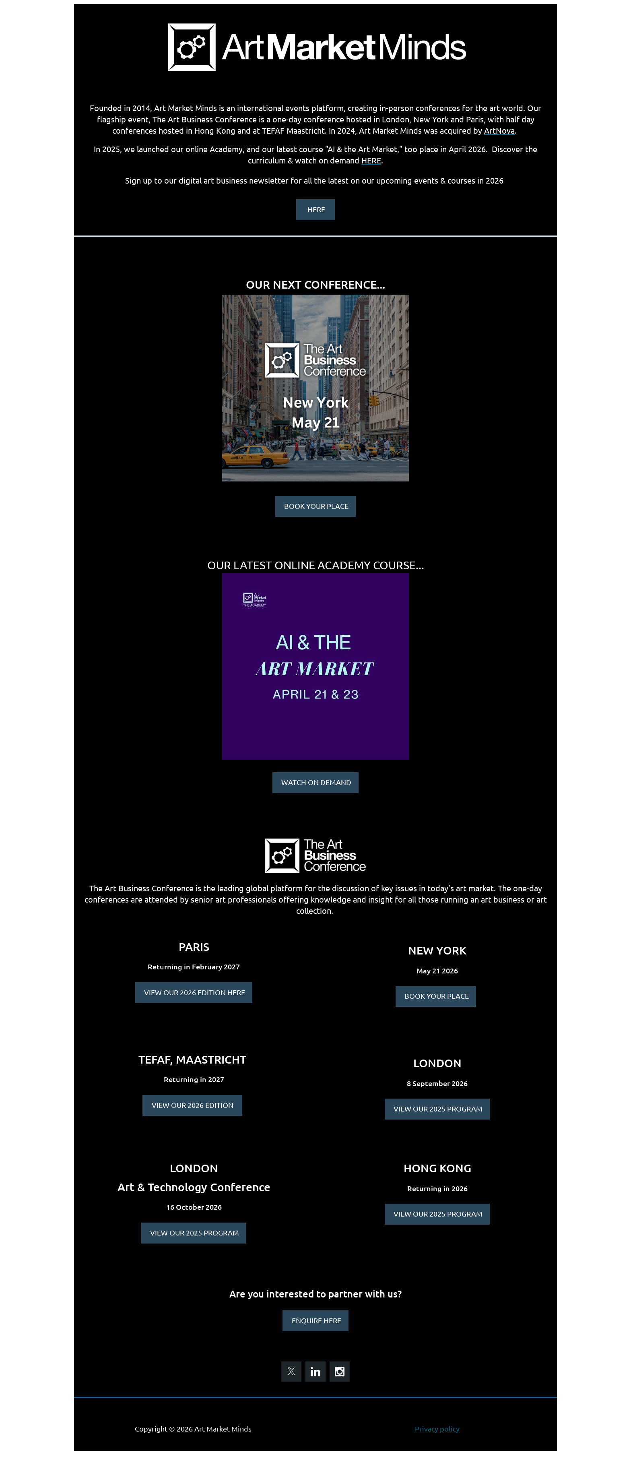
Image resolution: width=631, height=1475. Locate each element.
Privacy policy (437, 1428)
